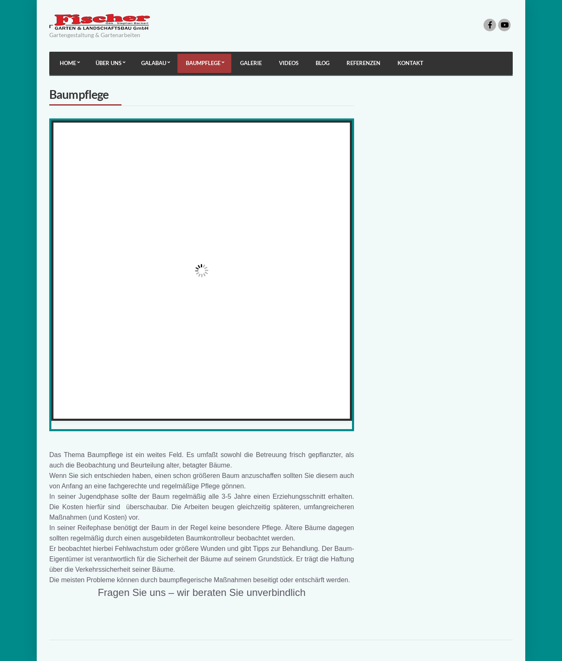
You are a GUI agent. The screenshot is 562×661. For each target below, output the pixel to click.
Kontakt (410, 63)
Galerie (251, 63)
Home (68, 63)
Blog (322, 63)
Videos (289, 63)
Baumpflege (203, 63)
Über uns (109, 63)
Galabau (153, 63)
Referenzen (363, 63)
